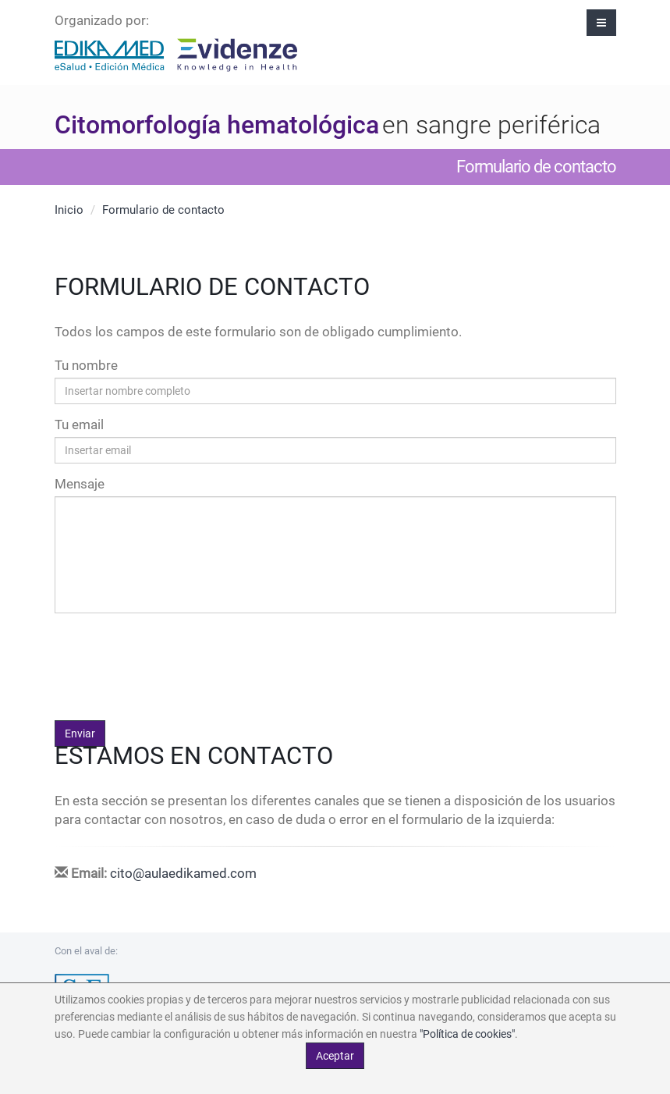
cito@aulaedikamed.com (183, 873)
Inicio (69, 210)
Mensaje (80, 484)
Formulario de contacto (163, 210)
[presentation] (173, 655)
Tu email (79, 424)
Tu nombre (86, 365)
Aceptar (335, 1056)
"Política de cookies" (467, 1034)
